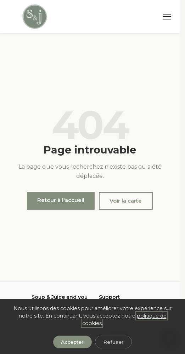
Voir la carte (126, 200)
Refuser (113, 342)
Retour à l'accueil (60, 200)
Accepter (72, 342)
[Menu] (167, 17)
